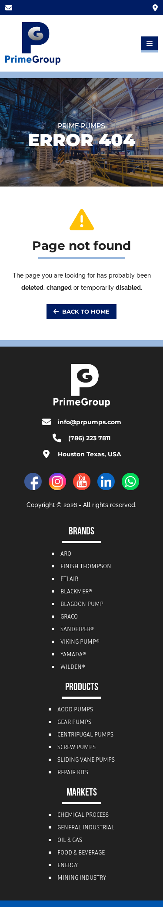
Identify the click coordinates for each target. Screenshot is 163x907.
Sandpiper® (77, 629)
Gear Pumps (74, 722)
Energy (67, 865)
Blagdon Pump (81, 604)
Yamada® (73, 655)
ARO (65, 554)
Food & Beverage (81, 853)
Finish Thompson (85, 567)
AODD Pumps (75, 710)
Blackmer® (76, 592)
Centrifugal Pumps (85, 735)
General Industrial (85, 828)
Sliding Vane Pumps (86, 760)
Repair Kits (72, 773)
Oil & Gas (69, 840)
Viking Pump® (80, 642)
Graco (69, 617)
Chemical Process (83, 815)
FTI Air (69, 579)
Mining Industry (81, 878)
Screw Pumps (76, 747)
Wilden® (72, 667)
